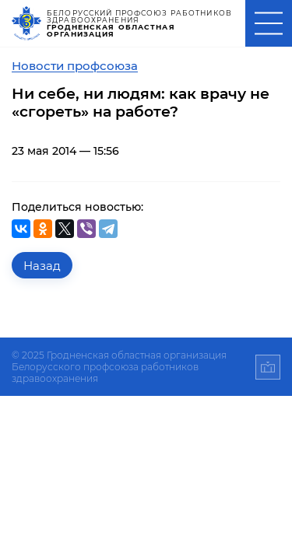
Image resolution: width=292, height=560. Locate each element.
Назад (42, 265)
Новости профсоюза (75, 65)
